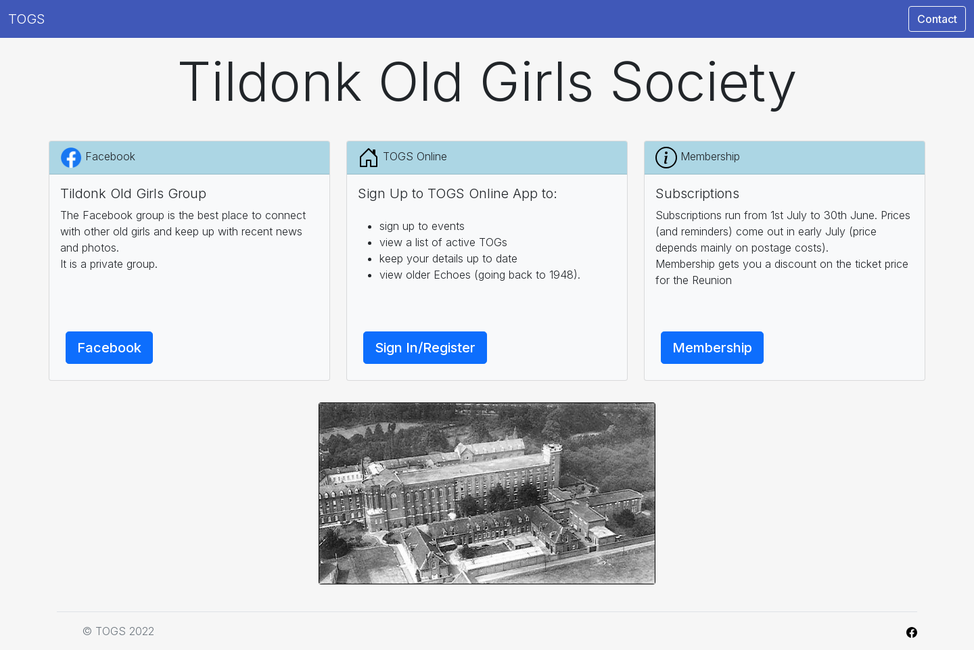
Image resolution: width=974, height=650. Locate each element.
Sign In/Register (425, 348)
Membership (712, 348)
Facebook (109, 348)
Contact (937, 19)
